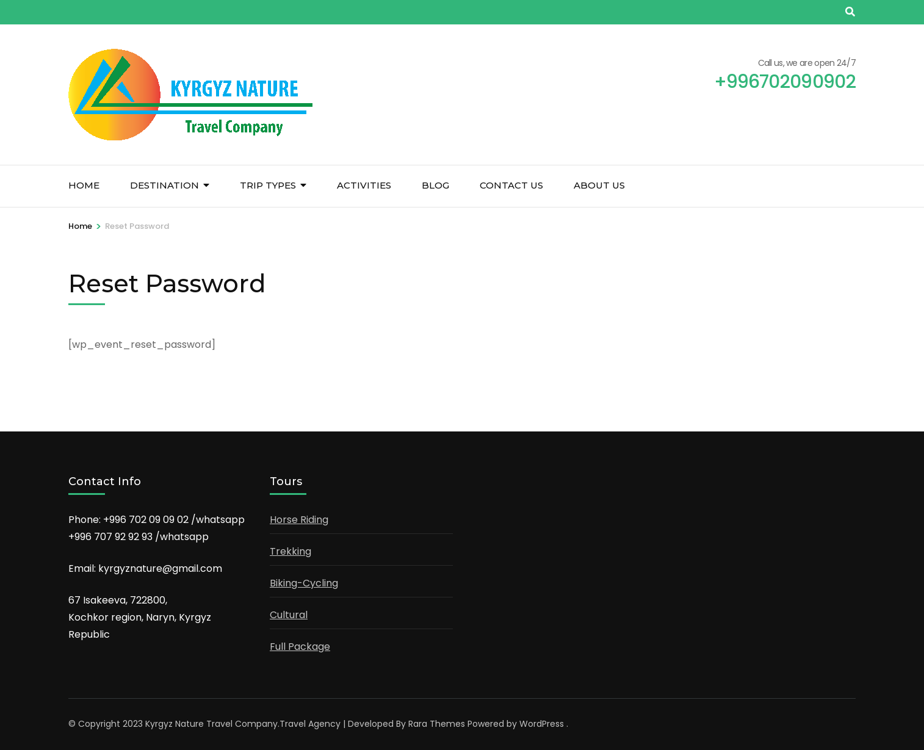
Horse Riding (299, 520)
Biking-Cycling (304, 583)
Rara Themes (436, 724)
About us (599, 185)
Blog (435, 185)
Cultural (289, 615)
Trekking (290, 551)
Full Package (300, 647)
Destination (164, 185)
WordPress (541, 724)
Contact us (511, 185)
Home (83, 185)
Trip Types (268, 185)
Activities (364, 185)
